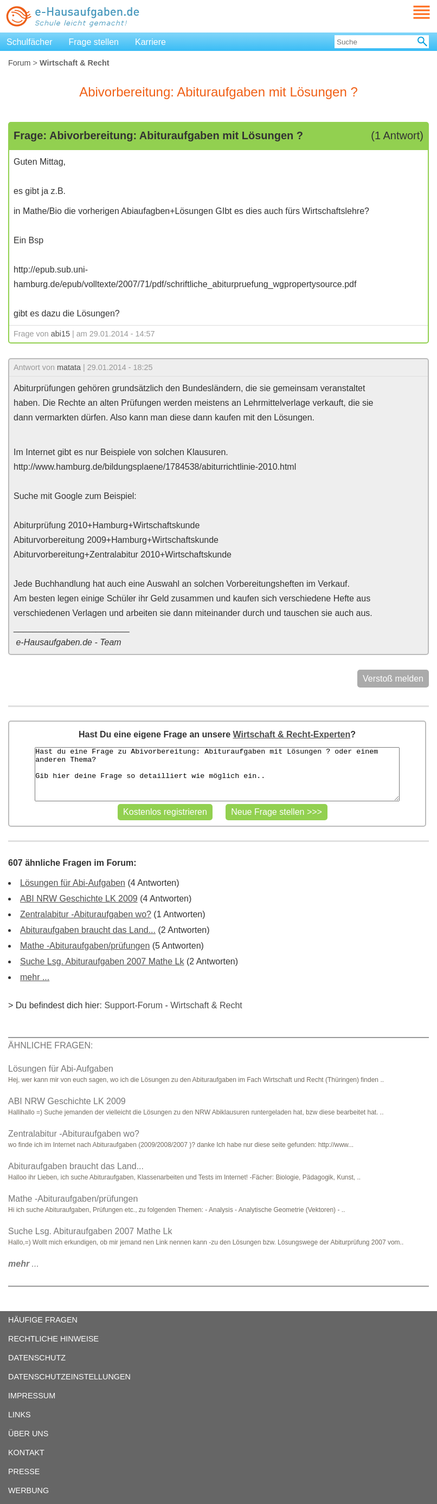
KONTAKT (26, 1452)
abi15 (60, 333)
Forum (19, 63)
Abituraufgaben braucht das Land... (88, 930)
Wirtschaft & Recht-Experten (291, 734)
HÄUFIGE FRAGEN (43, 1319)
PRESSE (24, 1471)
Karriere (150, 42)
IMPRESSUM (31, 1395)
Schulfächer (30, 42)
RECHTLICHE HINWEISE (53, 1338)
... (23, 1263)
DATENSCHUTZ (37, 1357)
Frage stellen (94, 42)
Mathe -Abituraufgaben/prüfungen (85, 945)
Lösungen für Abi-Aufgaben (72, 882)
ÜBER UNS (28, 1433)
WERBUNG (28, 1490)
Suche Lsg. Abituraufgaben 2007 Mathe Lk (102, 961)
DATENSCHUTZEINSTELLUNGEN (69, 1376)
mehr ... (34, 977)
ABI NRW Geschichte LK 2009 (79, 898)
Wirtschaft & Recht (206, 1005)
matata (69, 367)
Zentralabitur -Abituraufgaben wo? (85, 914)
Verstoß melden (393, 678)
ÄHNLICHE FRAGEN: (50, 1045)
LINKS (19, 1414)
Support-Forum (133, 1005)
